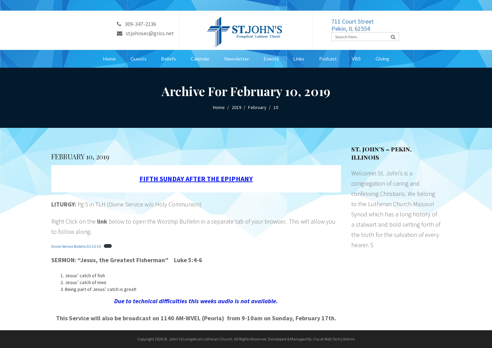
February (257, 107)
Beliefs (168, 59)
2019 (236, 107)
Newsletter (236, 59)
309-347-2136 (136, 24)
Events (271, 59)
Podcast (328, 59)
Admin (349, 339)
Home (109, 59)
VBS (356, 59)
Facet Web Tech (327, 339)
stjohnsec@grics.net (145, 33)
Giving (382, 59)
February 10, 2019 (80, 156)
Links (298, 59)
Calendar (200, 59)
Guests (139, 59)
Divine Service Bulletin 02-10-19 (76, 246)
